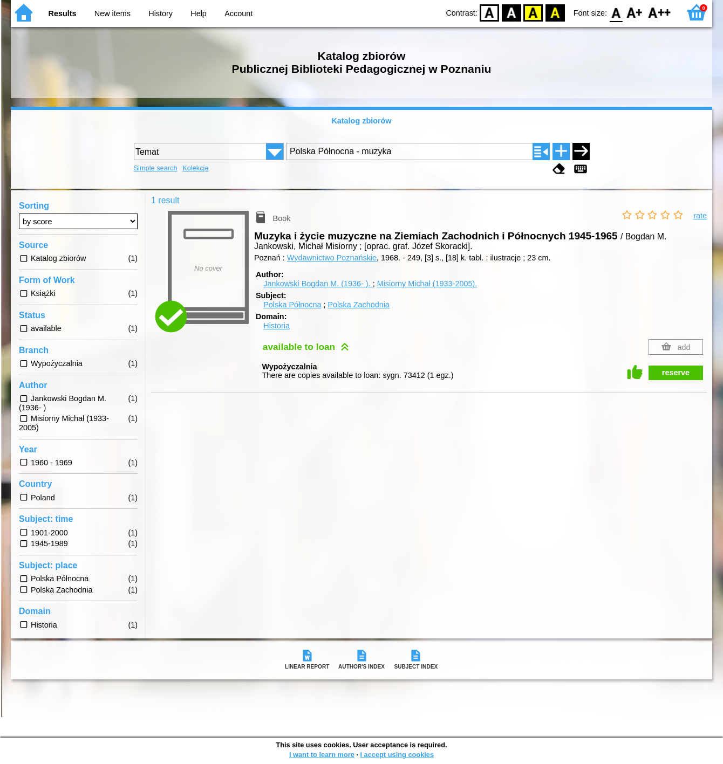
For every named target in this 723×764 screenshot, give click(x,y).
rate (700, 215)
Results (63, 13)
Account (238, 13)
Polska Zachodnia (358, 304)
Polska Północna (292, 304)
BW (511, 12)
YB (533, 12)
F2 (659, 12)
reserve (676, 372)
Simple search (156, 168)
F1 (635, 12)
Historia (276, 325)
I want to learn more (321, 755)
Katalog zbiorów (361, 120)
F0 (616, 12)
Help (198, 13)
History (160, 13)
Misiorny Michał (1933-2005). (427, 283)
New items (112, 13)
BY (555, 12)
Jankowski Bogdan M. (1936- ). (317, 283)
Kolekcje (195, 168)
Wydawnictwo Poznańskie (332, 257)
